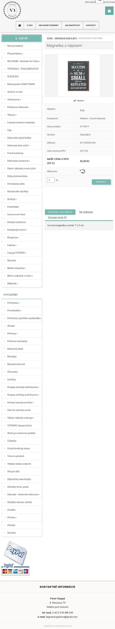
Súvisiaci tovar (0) (57, 217)
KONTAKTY (91, 25)
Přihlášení (90, 2)
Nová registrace (106, 2)
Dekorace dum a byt (66, 38)
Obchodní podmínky (49, 25)
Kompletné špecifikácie (60, 212)
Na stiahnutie (86, 212)
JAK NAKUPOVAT (72, 25)
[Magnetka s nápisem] (79, 76)
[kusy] (51, 180)
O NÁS (29, 25)
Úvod (50, 38)
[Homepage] (21, 25)
